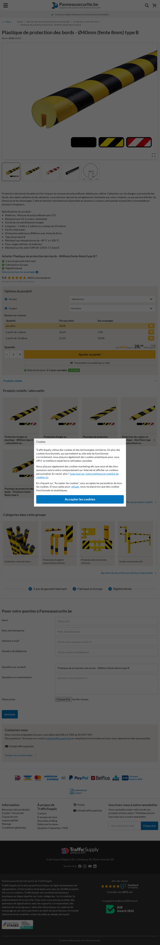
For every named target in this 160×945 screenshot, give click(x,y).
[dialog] (80, 472)
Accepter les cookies (80, 499)
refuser (75, 486)
